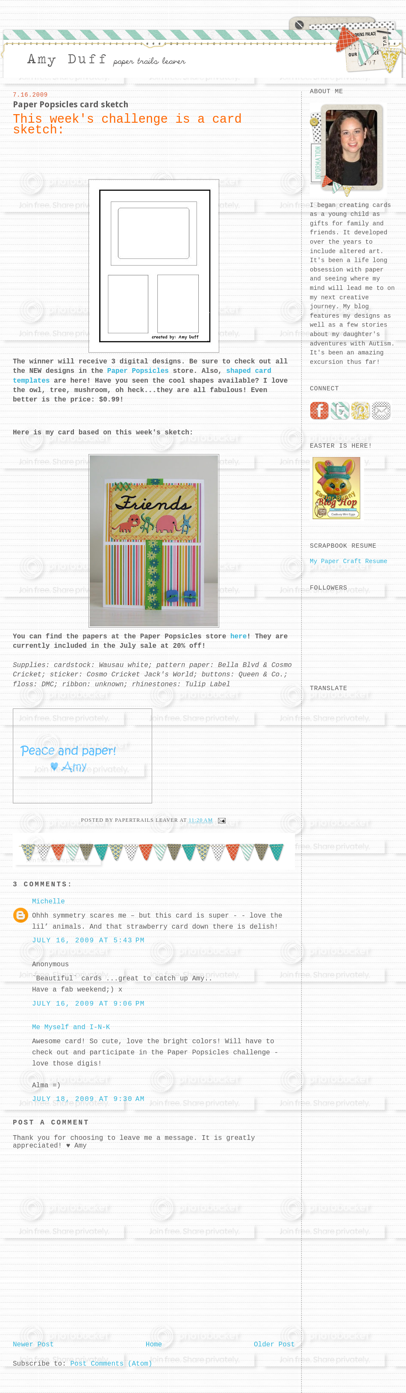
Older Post (274, 1345)
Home (154, 1345)
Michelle (48, 902)
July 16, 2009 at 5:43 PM (88, 940)
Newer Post (33, 1345)
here (238, 636)
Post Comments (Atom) (111, 1364)
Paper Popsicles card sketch (71, 104)
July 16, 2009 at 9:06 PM (88, 1004)
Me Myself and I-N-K (71, 1027)
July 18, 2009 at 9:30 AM (88, 1099)
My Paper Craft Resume (348, 561)
